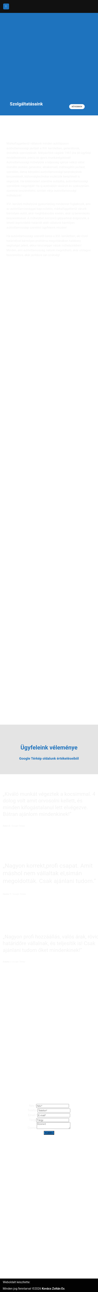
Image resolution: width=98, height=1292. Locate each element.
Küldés (49, 1134)
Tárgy (32, 1120)
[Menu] (6, 7)
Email (32, 1115)
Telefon (33, 1110)
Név (32, 1105)
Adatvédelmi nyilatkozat (18, 1268)
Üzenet (30, 1129)
